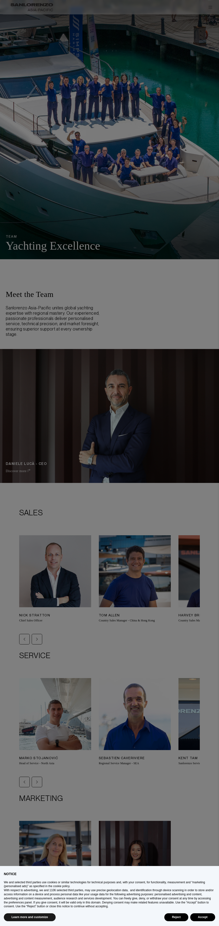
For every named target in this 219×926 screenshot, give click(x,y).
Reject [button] (176, 917)
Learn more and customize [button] (30, 917)
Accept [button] (202, 917)
